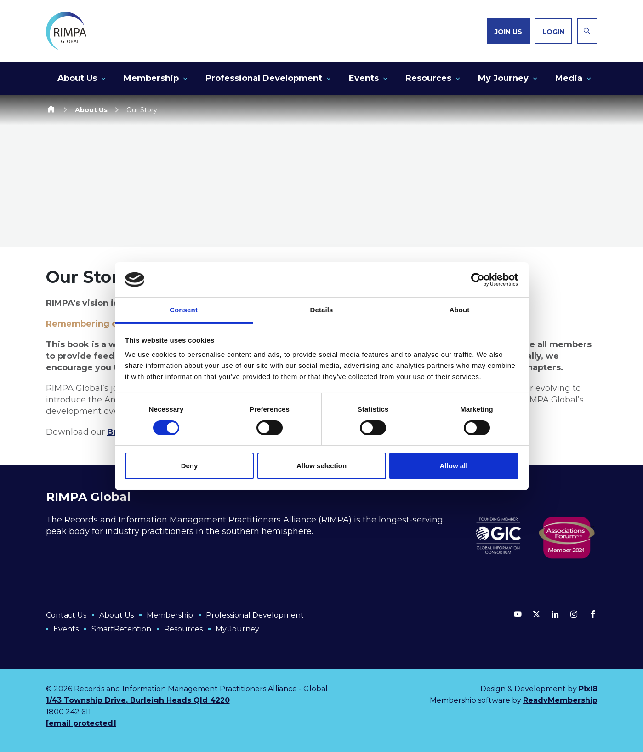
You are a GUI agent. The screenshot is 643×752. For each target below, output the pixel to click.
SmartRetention (121, 629)
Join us (508, 32)
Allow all (454, 466)
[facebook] (592, 614)
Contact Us (66, 615)
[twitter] (536, 614)
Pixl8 (588, 688)
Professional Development (263, 78)
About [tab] (460, 310)
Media (568, 78)
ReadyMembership (560, 700)
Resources (428, 78)
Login (553, 32)
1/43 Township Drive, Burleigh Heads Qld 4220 (138, 700)
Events (364, 78)
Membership (151, 78)
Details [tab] (321, 310)
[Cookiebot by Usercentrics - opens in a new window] (478, 280)
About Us (77, 78)
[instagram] (574, 614)
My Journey (503, 78)
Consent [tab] (184, 310)
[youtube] (517, 614)
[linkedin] (555, 614)
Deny (189, 466)
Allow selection (321, 466)
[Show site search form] (587, 31)
